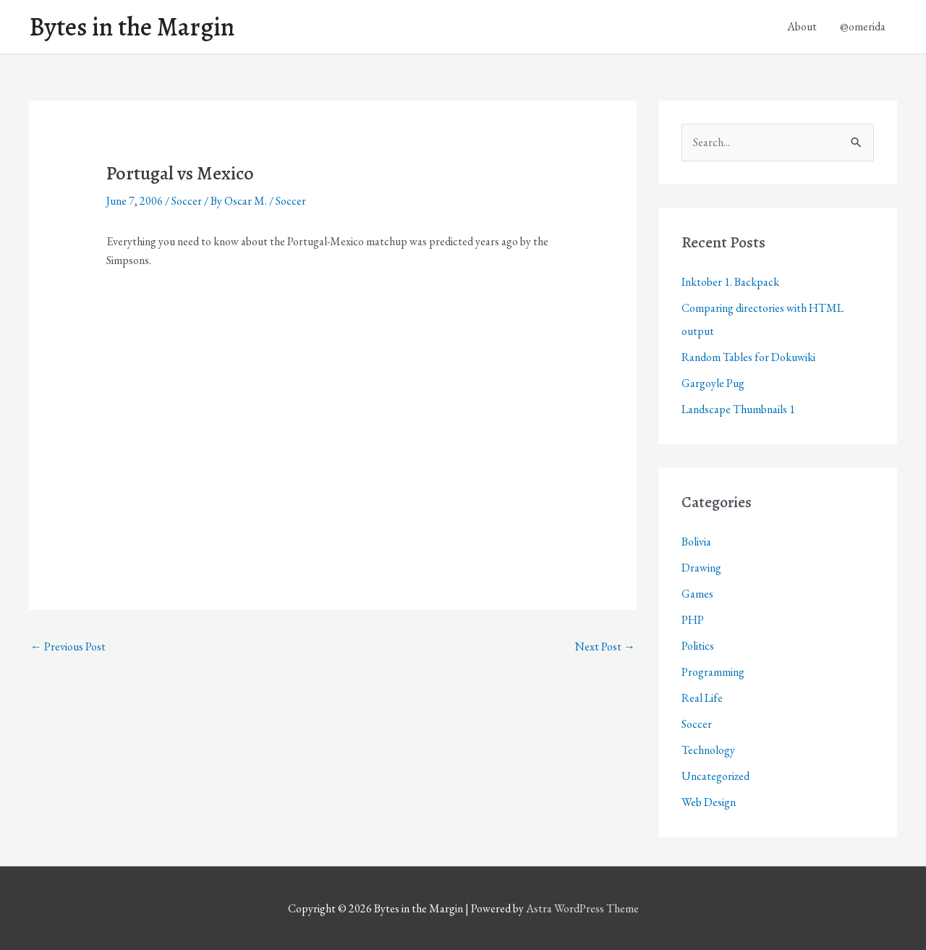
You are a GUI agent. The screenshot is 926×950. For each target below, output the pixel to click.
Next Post (605, 646)
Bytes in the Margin (131, 26)
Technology (708, 750)
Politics (697, 645)
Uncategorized (715, 776)
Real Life (702, 697)
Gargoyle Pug (712, 383)
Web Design (708, 802)
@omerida (862, 26)
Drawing (701, 567)
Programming (712, 671)
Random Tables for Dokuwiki (748, 357)
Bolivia (696, 541)
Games (697, 593)
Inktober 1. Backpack (730, 281)
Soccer (186, 200)
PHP (692, 619)
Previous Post (68, 646)
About (802, 26)
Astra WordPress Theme (582, 908)
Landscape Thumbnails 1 (738, 409)
